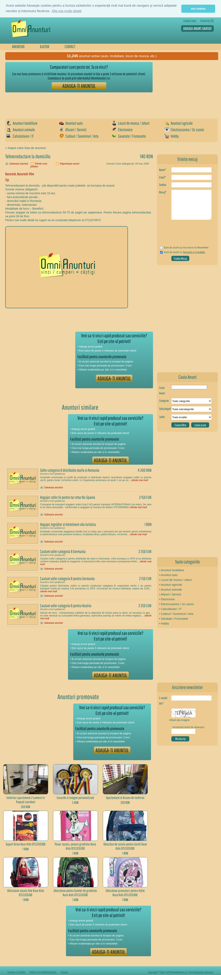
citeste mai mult (139, 480)
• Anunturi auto (168, 575)
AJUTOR (44, 46)
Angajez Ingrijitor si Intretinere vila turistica (68, 524)
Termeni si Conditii (16, 972)
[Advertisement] (79, 103)
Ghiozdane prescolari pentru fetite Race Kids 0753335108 (125, 892)
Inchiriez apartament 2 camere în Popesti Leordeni (25, 800)
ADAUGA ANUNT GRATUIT (197, 28)
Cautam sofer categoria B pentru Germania (67, 578)
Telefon (162, 185)
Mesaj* (162, 192)
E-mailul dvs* (163, 700)
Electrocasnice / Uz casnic (184, 129)
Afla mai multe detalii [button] (67, 11)
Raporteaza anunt (69, 163)
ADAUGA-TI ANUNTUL (79, 86)
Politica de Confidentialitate (42, 972)
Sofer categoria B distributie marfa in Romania (69, 470)
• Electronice (167, 599)
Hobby (171, 136)
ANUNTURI (18, 46)
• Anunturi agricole (170, 584)
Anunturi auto (71, 123)
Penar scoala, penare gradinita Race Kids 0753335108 (75, 846)
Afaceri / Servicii (72, 129)
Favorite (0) (207, 21)
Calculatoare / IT (20, 136)
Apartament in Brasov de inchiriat (125, 798)
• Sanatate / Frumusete (173, 618)
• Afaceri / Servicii (170, 594)
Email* (162, 177)
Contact (64, 972)
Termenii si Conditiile (194, 252)
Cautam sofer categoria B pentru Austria (65, 605)
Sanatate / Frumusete (129, 136)
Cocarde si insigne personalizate (75, 798)
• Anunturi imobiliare (171, 570)
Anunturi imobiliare (21, 123)
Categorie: (164, 400)
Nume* (162, 170)
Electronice (122, 129)
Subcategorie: (165, 408)
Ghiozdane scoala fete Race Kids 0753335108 (25, 892)
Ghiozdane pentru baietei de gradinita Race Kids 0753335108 (75, 892)
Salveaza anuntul (18, 163)
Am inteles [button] (198, 8)
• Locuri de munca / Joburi (175, 579)
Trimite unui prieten (39, 165)
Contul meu (189, 21)
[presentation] (183, 234)
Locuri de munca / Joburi (130, 123)
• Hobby (164, 623)
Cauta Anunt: (162, 390)
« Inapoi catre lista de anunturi (25, 148)
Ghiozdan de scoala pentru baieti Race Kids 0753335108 (125, 846)
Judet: (162, 417)
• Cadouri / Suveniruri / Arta (176, 613)
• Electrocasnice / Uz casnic (176, 604)
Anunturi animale (20, 129)
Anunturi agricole (178, 123)
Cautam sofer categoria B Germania (63, 551)
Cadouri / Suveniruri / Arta (79, 136)
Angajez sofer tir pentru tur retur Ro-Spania (67, 497)
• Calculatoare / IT (170, 609)
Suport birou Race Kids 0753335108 (26, 844)
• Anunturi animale (170, 589)
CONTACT (70, 46)
